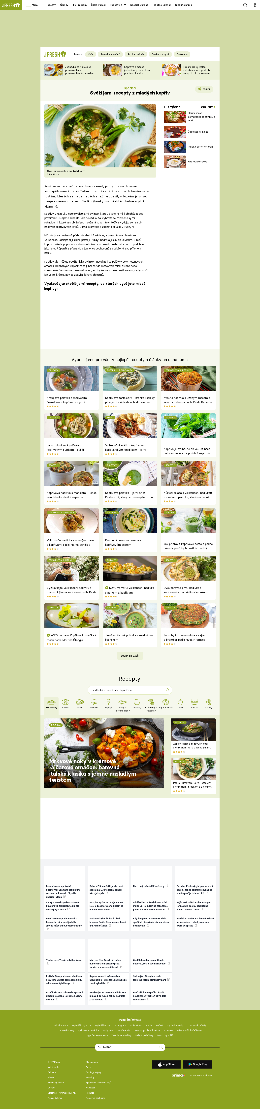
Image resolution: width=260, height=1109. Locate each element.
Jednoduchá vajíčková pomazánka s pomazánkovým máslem (79, 70)
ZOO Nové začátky (196, 1025)
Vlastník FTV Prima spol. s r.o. (62, 1093)
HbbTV (51, 1077)
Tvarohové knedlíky (121, 1035)
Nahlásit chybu (55, 1098)
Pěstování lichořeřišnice (189, 1030)
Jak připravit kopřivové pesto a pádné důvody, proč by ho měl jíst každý (188, 546)
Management (92, 1062)
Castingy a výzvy (93, 1072)
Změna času (136, 1025)
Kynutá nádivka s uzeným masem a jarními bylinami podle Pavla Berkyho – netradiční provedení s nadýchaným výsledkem (188, 400)
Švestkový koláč (165, 1035)
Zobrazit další (130, 655)
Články (64, 4)
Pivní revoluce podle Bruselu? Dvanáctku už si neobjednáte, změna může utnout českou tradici (64, 923)
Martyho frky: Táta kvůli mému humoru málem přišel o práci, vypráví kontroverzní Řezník (106, 964)
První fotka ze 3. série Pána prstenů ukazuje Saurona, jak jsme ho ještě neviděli (64, 996)
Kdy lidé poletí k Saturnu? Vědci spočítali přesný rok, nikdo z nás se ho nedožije (151, 922)
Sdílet (205, 90)
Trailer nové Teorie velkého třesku (64, 961)
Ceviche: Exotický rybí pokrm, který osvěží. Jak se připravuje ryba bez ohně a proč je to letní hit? (195, 890)
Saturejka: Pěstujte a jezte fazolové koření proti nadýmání (151, 978)
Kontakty (90, 1077)
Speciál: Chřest (139, 4)
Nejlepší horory (102, 1025)
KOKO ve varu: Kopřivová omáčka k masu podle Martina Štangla (72, 638)
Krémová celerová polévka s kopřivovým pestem (123, 542)
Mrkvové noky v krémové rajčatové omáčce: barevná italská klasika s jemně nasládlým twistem (92, 770)
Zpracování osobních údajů (98, 1082)
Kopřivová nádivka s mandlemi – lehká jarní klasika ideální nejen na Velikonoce (72, 495)
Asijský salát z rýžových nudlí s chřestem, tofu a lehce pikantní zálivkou (192, 747)
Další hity (207, 106)
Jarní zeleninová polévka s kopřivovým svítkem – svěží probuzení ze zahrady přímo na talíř (70, 448)
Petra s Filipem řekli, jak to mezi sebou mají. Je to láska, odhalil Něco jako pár (106, 890)
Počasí (159, 1025)
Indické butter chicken (200, 146)
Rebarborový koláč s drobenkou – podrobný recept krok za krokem (198, 70)
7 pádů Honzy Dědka (88, 1030)
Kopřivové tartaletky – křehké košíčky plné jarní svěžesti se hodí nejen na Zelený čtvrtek (130, 400)
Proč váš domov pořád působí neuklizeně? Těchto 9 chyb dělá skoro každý (149, 996)
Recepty (51, 4)
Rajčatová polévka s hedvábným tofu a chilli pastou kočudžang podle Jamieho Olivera (193, 906)
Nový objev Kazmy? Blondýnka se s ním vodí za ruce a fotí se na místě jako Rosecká (108, 996)
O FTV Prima (54, 1062)
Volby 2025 (108, 1030)
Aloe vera (168, 1030)
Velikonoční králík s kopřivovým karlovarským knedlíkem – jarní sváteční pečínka (125, 448)
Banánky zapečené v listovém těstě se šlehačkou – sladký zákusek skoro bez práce (195, 922)
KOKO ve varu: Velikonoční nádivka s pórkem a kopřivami (129, 590)
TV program (120, 1025)
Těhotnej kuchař (161, 4)
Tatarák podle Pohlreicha (147, 1030)
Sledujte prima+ (184, 4)
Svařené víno (124, 1030)
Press (88, 1067)
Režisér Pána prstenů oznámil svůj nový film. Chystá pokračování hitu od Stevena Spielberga (64, 980)
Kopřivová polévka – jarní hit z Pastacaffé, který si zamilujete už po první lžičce (129, 495)
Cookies (52, 1087)
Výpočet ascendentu (97, 1035)
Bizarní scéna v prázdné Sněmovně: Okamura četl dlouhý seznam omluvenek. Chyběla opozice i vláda (63, 891)
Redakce (90, 1093)
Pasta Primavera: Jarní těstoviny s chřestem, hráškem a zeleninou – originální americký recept (192, 786)
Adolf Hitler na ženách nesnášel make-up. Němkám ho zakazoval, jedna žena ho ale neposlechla (151, 906)
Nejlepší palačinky (144, 1035)
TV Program (80, 4)
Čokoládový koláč (198, 131)
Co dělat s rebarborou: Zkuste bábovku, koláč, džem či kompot (151, 962)
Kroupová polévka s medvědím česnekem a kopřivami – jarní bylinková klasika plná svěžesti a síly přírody (70, 400)
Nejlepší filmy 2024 (81, 1025)
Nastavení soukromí (95, 1098)
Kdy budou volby (175, 1025)
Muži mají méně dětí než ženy (150, 886)
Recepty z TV (118, 4)
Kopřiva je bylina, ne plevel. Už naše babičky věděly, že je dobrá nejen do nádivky (187, 451)
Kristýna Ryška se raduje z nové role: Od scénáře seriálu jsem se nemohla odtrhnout (106, 906)
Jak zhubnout (61, 1025)
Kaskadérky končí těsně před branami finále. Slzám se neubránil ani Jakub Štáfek (108, 922)
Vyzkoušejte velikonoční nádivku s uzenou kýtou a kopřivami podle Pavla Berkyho (71, 590)
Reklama (52, 1072)
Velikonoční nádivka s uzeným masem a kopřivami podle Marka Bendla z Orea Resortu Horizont (71, 543)
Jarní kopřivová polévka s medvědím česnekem (129, 637)
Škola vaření (98, 4)
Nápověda (90, 1087)
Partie (149, 1025)
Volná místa (53, 1067)
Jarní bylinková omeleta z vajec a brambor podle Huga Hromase (184, 637)
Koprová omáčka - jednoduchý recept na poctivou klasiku (137, 70)
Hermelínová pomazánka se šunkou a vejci (201, 116)
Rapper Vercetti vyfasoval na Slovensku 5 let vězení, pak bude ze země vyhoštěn (108, 980)
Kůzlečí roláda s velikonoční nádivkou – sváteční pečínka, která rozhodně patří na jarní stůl (188, 495)
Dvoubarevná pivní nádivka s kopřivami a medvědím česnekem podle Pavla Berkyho (185, 590)
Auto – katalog (66, 1030)
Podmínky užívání (56, 1082)
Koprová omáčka (197, 161)
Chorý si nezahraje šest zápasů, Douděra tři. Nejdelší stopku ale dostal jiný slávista (62, 906)
